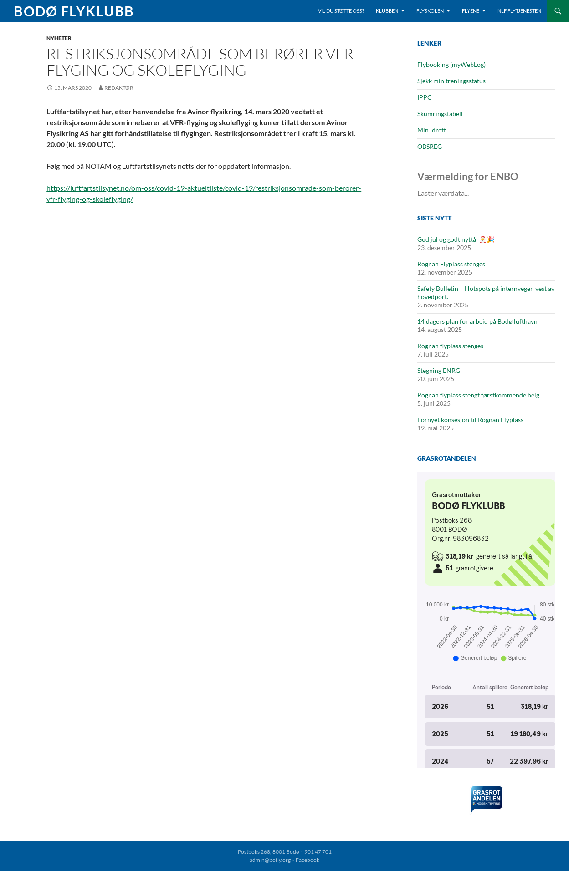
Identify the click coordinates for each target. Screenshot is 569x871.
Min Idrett (431, 130)
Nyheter (59, 38)
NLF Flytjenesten (519, 11)
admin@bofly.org (270, 859)
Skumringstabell (440, 113)
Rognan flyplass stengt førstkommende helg (478, 395)
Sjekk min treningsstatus (451, 81)
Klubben (387, 11)
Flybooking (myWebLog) (451, 64)
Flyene (470, 11)
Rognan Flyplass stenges (451, 264)
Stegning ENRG (438, 370)
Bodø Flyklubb (74, 11)
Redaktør (118, 87)
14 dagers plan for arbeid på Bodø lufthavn (477, 321)
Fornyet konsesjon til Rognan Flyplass (470, 419)
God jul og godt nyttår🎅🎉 (455, 239)
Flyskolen (430, 11)
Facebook (307, 859)
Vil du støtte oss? (341, 11)
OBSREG (429, 146)
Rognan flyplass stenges (450, 346)
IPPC (424, 97)
